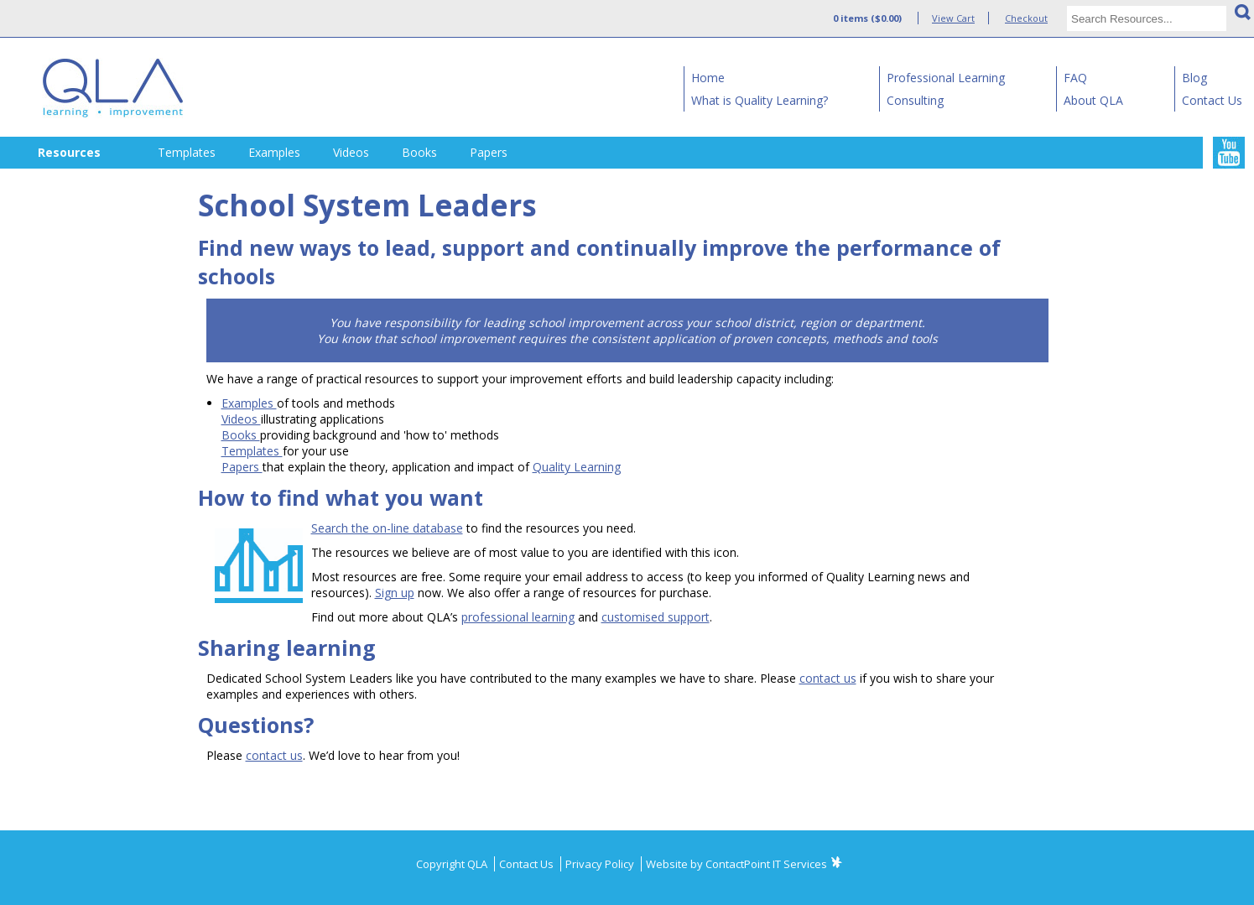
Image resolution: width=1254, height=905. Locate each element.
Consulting (915, 100)
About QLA (1093, 100)
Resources (69, 152)
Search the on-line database (387, 528)
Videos (351, 152)
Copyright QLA (453, 863)
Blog (1194, 78)
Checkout (1026, 18)
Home (708, 78)
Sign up (394, 593)
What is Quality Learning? (759, 100)
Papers (488, 152)
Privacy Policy (601, 863)
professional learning (518, 617)
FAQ (1075, 78)
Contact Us (1212, 100)
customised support (655, 617)
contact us (827, 678)
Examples (274, 152)
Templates (187, 152)
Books (419, 152)
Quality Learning (577, 467)
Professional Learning (946, 78)
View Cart (953, 18)
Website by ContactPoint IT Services (736, 863)
